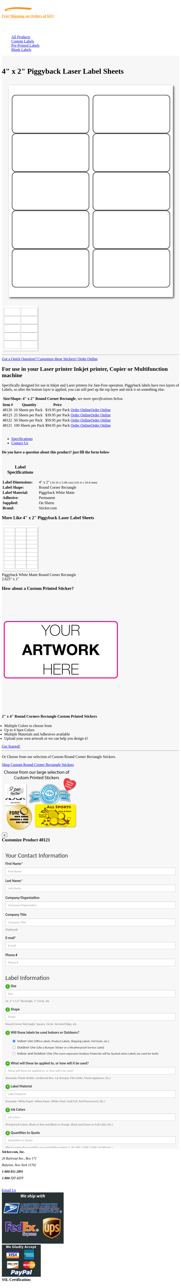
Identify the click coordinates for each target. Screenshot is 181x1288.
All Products (20, 37)
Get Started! (11, 746)
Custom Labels (22, 41)
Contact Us (19, 443)
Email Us (9, 1190)
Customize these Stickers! (57, 359)
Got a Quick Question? (19, 359)
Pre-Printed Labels (25, 45)
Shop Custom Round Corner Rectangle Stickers (38, 765)
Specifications (22, 439)
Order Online (87, 359)
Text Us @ (18, 1185)
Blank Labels (21, 50)
